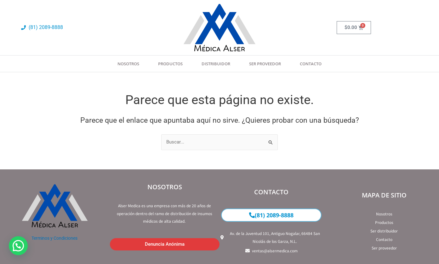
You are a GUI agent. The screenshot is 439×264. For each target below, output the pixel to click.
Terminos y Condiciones (54, 238)
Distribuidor (216, 64)
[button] (18, 245)
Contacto (311, 64)
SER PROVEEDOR (265, 64)
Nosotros (128, 64)
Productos (170, 64)
